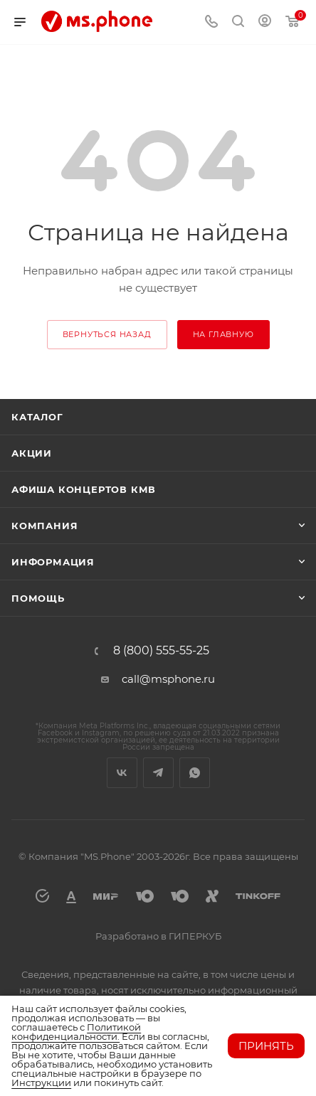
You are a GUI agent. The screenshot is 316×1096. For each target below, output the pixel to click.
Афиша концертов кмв (83, 489)
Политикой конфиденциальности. (76, 1031)
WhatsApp (194, 772)
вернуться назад (107, 334)
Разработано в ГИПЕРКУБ (158, 936)
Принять (266, 1046)
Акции (31, 453)
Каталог (37, 416)
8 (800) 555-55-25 (161, 650)
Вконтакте (122, 772)
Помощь (38, 598)
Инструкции (41, 1082)
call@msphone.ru (168, 679)
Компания (44, 525)
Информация (53, 562)
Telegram (158, 772)
